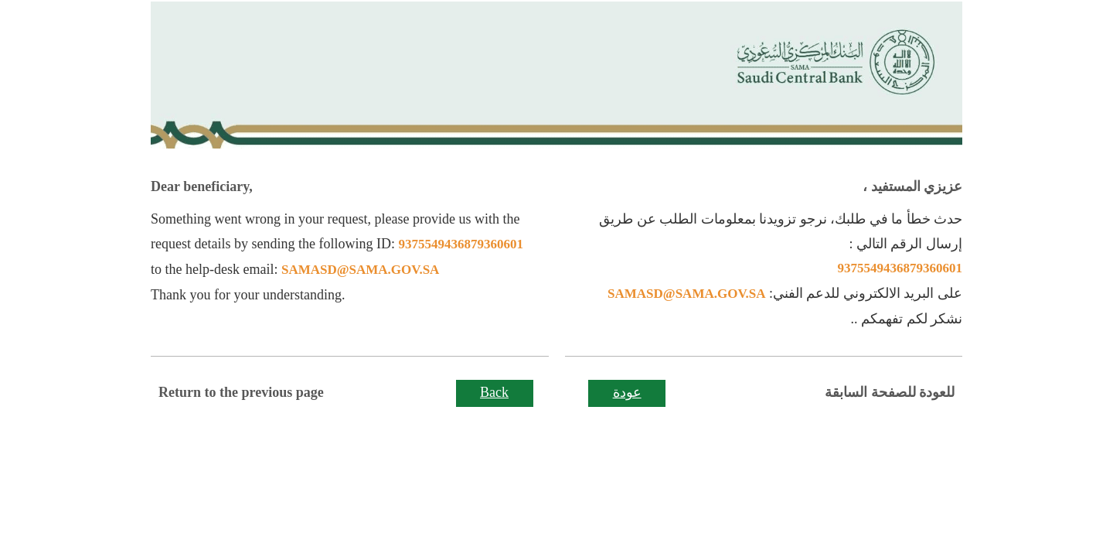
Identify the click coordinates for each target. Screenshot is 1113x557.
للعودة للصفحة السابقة (890, 392)
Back (494, 392)
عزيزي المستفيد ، (912, 186)
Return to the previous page (241, 392)
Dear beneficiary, (202, 186)
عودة (627, 392)
